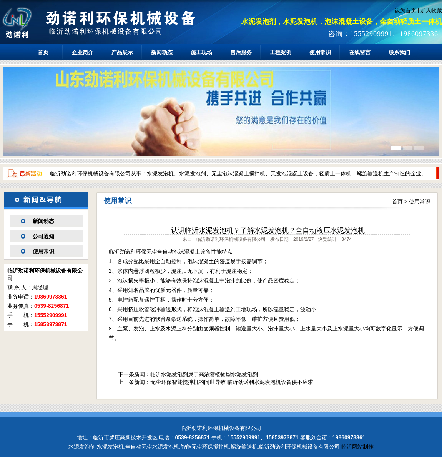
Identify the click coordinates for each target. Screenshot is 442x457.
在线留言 (360, 52)
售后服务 (241, 52)
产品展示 (122, 52)
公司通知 (43, 236)
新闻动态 (162, 52)
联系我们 (399, 52)
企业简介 (82, 52)
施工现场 (201, 52)
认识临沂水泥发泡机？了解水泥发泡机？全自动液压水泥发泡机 (268, 230)
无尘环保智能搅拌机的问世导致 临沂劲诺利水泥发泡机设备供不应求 (231, 382)
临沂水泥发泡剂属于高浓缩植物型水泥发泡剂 (204, 374)
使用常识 (320, 52)
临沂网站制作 (357, 447)
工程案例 (280, 52)
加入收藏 (431, 10)
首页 (43, 52)
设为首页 (405, 10)
